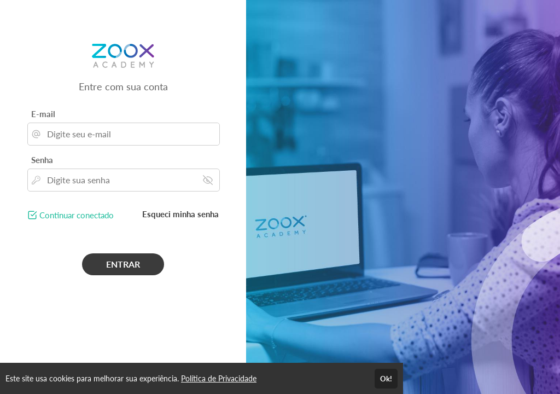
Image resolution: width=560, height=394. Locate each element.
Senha (42, 160)
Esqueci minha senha (180, 214)
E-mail (43, 114)
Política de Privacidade (218, 378)
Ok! (386, 378)
